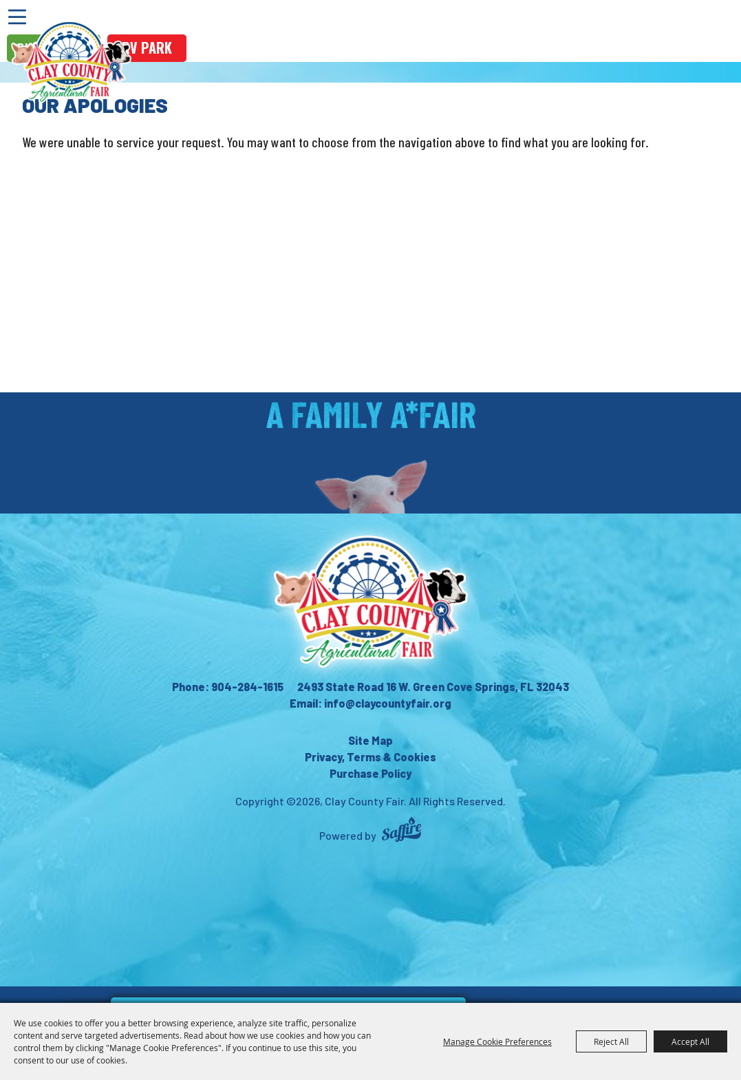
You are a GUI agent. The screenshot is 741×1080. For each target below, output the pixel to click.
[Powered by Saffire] (401, 831)
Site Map (370, 740)
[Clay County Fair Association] (371, 602)
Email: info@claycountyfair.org (370, 703)
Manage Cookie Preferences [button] (497, 1041)
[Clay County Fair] (71, 62)
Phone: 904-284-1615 (227, 686)
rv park (147, 47)
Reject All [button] (611, 1041)
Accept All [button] (690, 1041)
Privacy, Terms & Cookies (370, 756)
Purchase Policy (370, 773)
